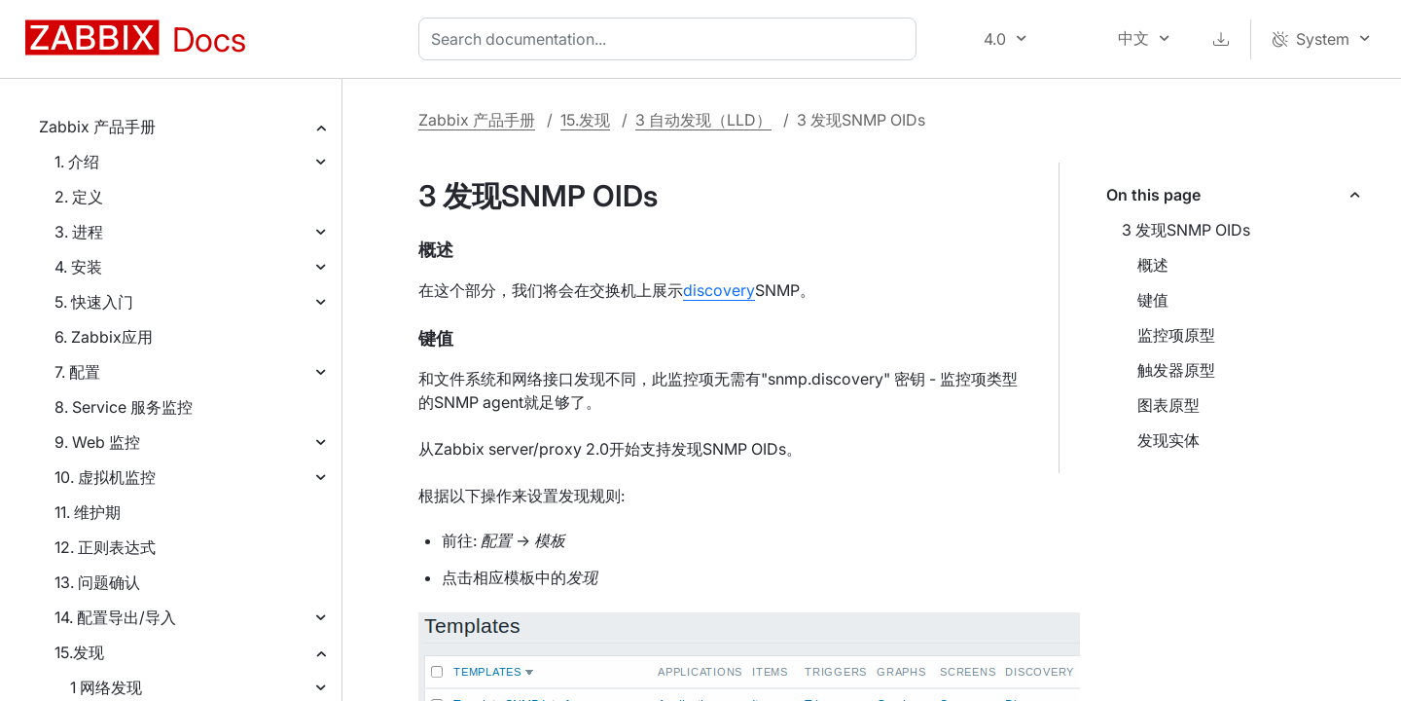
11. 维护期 (87, 512)
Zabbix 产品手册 (97, 126)
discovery (719, 290)
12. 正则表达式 (105, 547)
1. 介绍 (76, 161)
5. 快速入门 (93, 302)
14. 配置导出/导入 (115, 617)
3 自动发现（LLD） (703, 119)
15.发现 (79, 652)
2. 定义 (78, 196)
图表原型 (1168, 405)
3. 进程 (78, 231)
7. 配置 (77, 372)
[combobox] (671, 38)
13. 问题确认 (97, 582)
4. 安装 (78, 267)
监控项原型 (1176, 335)
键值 (1152, 300)
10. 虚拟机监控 (105, 477)
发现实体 (1168, 440)
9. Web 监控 (97, 442)
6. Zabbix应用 (103, 337)
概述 (1152, 265)
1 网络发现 (106, 687)
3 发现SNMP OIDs (1186, 230)
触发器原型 (1176, 370)
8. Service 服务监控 (123, 407)
